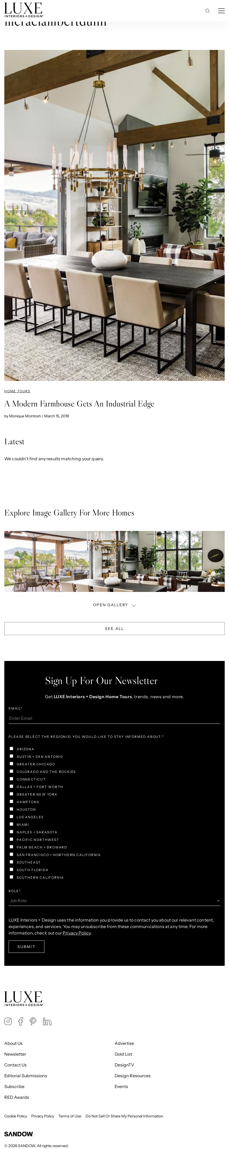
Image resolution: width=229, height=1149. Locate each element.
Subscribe (14, 1086)
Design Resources (133, 1075)
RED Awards (16, 1097)
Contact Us (15, 1065)
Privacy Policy (77, 933)
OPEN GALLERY (115, 605)
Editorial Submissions (25, 1075)
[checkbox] (114, 814)
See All (114, 628)
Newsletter (15, 1054)
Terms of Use (69, 1116)
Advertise (124, 1043)
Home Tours (17, 391)
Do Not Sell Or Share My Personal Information (124, 1116)
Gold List (123, 1054)
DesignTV (124, 1065)
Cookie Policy (15, 1116)
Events (121, 1086)
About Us (13, 1043)
